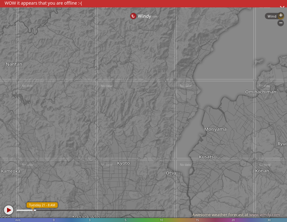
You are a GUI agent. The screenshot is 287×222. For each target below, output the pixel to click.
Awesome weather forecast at (236, 214)
